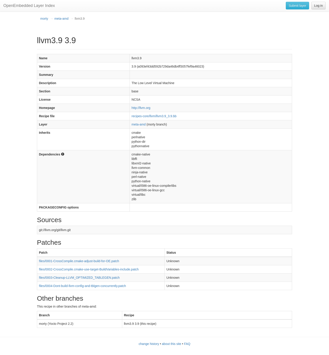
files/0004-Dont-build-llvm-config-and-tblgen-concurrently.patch (82, 286)
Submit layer (297, 5)
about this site (171, 344)
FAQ (187, 344)
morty (44, 18)
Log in (318, 5)
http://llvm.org (141, 108)
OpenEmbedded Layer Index (29, 5)
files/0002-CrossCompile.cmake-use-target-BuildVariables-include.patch (89, 269)
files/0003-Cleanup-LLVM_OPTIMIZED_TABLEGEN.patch (79, 277)
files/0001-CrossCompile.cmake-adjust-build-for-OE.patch (79, 261)
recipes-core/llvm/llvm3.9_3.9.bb (154, 116)
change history (149, 344)
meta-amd (61, 18)
